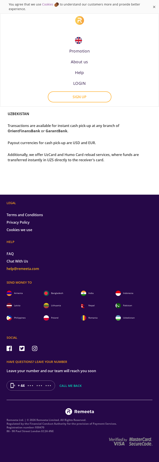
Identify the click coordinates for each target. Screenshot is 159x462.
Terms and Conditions (25, 214)
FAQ (10, 253)
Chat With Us (17, 261)
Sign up (79, 96)
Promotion (79, 51)
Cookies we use (19, 229)
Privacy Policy (18, 222)
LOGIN (79, 83)
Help (79, 72)
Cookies (47, 4)
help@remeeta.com (23, 268)
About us (79, 61)
